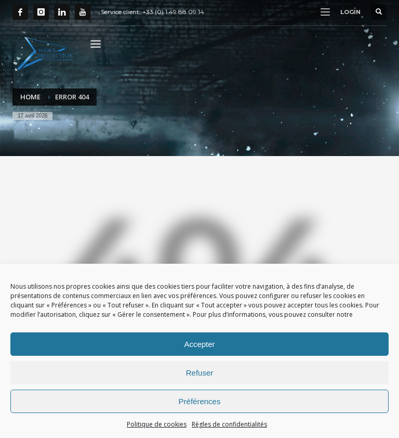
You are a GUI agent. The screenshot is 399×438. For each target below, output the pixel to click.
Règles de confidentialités (229, 424)
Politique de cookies (157, 424)
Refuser (200, 372)
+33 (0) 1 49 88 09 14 (173, 12)
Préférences (200, 401)
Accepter (199, 344)
